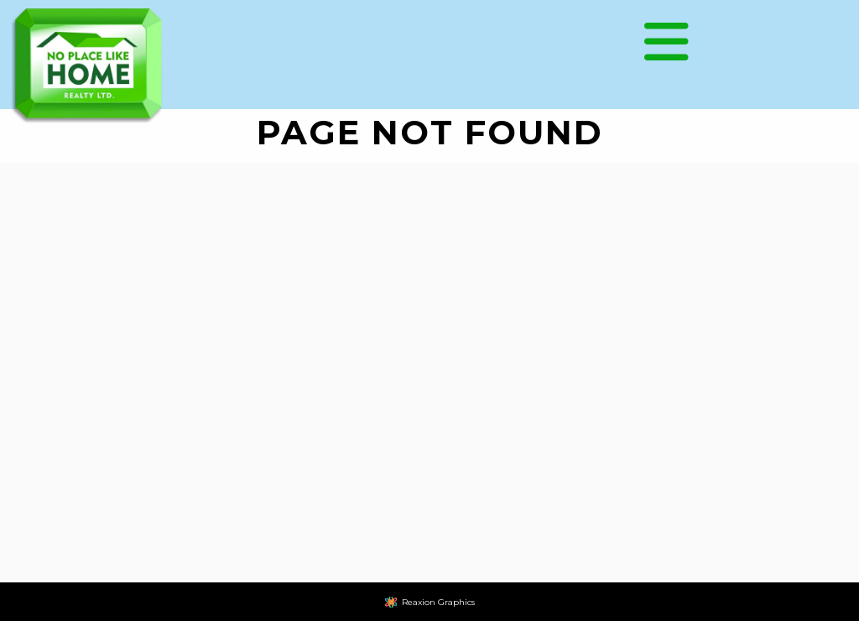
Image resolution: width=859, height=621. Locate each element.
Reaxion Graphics (438, 602)
